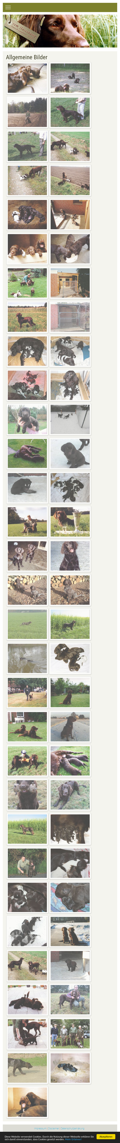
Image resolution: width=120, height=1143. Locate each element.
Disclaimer (53, 1128)
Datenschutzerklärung (72, 1128)
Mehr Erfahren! (73, 1139)
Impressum (40, 1128)
